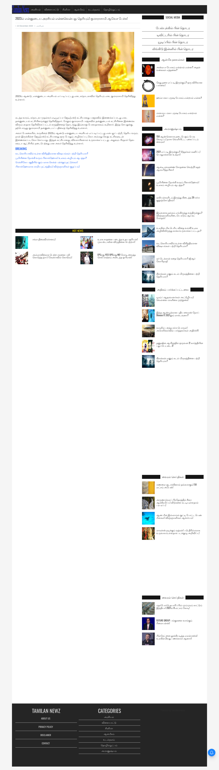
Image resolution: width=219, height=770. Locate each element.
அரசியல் (36, 9)
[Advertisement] (77, 109)
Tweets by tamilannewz (172, 710)
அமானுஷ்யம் (109, 751)
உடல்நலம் (94, 9)
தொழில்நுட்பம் (112, 9)
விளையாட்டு (51, 9)
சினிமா (66, 9)
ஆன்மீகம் (79, 9)
